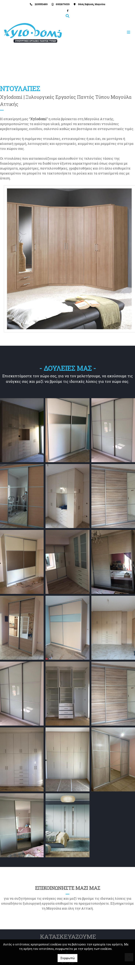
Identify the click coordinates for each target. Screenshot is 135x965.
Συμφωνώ (67, 958)
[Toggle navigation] (100, 32)
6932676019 (63, 4)
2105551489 (41, 4)
